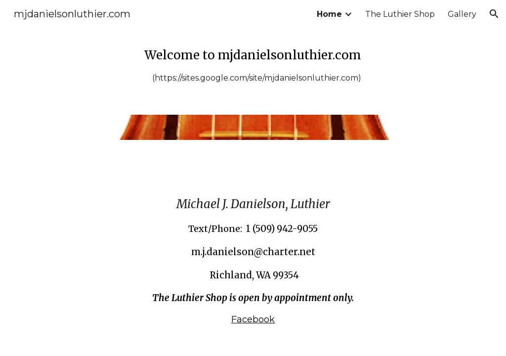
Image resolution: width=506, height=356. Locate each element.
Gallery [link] (462, 14)
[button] (494, 14)
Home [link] (329, 14)
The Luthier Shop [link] (400, 14)
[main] (253, 65)
